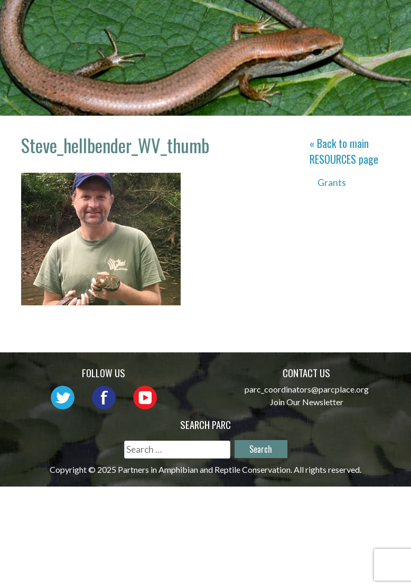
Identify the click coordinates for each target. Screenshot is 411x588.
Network (300, 18)
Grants (331, 182)
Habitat (251, 34)
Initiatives (184, 34)
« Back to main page (344, 151)
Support (371, 34)
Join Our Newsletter (306, 402)
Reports (310, 34)
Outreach (367, 18)
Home (168, 18)
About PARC (229, 18)
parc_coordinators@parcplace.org (307, 389)
